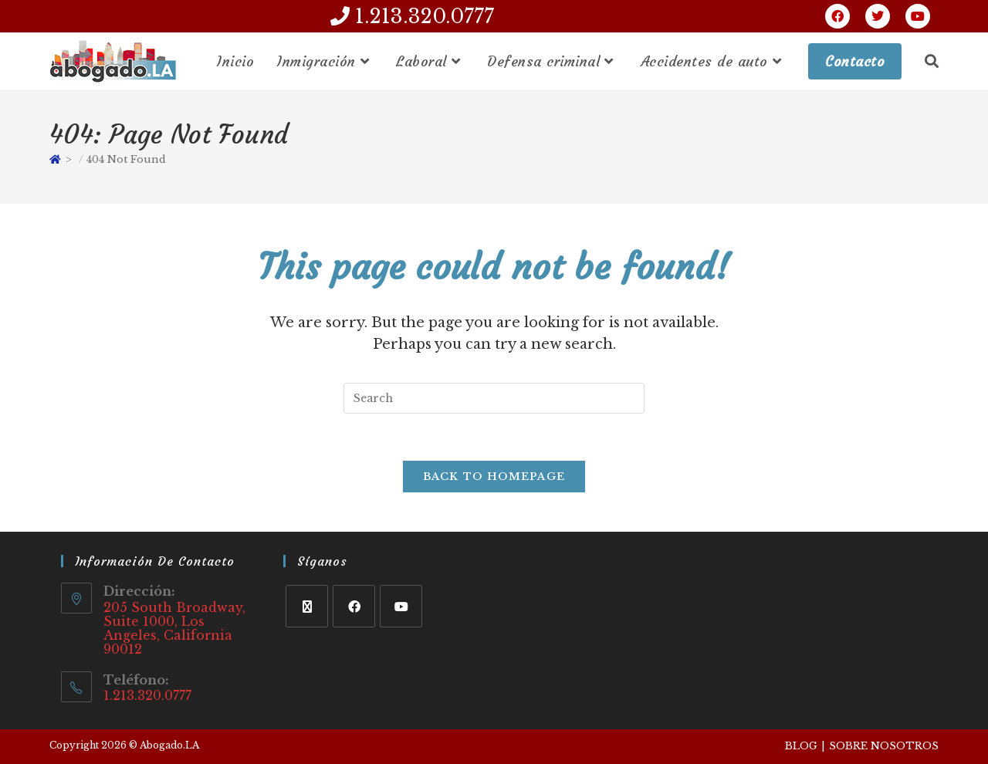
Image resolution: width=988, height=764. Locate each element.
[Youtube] (401, 606)
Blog (801, 745)
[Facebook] (354, 606)
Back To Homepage (494, 476)
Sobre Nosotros (884, 745)
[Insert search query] (494, 398)
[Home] (55, 159)
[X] (307, 606)
